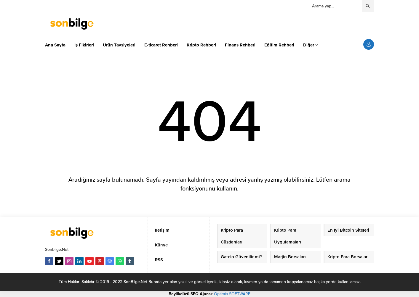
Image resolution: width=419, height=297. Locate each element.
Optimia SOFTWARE (232, 293)
